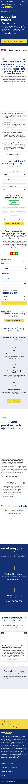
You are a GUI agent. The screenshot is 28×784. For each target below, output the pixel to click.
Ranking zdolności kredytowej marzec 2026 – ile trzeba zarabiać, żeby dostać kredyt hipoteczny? (13, 647)
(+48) (14, 601)
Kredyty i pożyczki (7, 764)
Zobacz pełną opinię (8, 496)
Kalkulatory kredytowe (9, 767)
